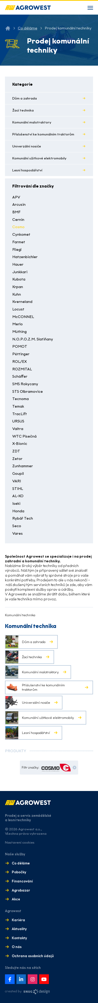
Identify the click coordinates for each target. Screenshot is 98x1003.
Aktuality (19, 929)
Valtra (17, 429)
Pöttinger (21, 354)
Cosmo (18, 227)
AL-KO (18, 496)
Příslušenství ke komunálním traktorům (43, 134)
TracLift (19, 414)
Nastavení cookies (19, 842)
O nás (17, 947)
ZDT (16, 451)
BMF (16, 212)
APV (16, 197)
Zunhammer (22, 466)
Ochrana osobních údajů (33, 956)
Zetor (17, 459)
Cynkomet (21, 234)
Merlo (17, 324)
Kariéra (18, 920)
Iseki (16, 503)
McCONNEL (23, 317)
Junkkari (19, 272)
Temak (18, 406)
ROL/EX (19, 361)
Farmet (18, 242)
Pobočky (19, 872)
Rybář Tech (22, 518)
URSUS (18, 421)
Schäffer (19, 376)
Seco (16, 526)
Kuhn (16, 294)
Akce (16, 899)
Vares (17, 533)
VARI (16, 481)
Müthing (19, 331)
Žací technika (23, 110)
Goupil (18, 473)
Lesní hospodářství (27, 170)
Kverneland (22, 302)
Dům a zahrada (24, 98)
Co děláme (27, 28)
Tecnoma (20, 399)
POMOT (19, 346)
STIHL (17, 489)
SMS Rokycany (25, 384)
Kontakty (19, 938)
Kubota (18, 279)
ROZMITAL (22, 369)
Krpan (17, 287)
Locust (18, 309)
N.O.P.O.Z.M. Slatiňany (32, 339)
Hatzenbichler (25, 257)
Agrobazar (21, 890)
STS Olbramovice (27, 391)
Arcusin (19, 204)
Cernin (18, 219)
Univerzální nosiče (26, 146)
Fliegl (16, 249)
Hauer (18, 264)
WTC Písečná (24, 436)
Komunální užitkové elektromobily (39, 158)
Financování (22, 881)
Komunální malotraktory (31, 122)
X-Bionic (19, 443)
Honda (18, 511)
